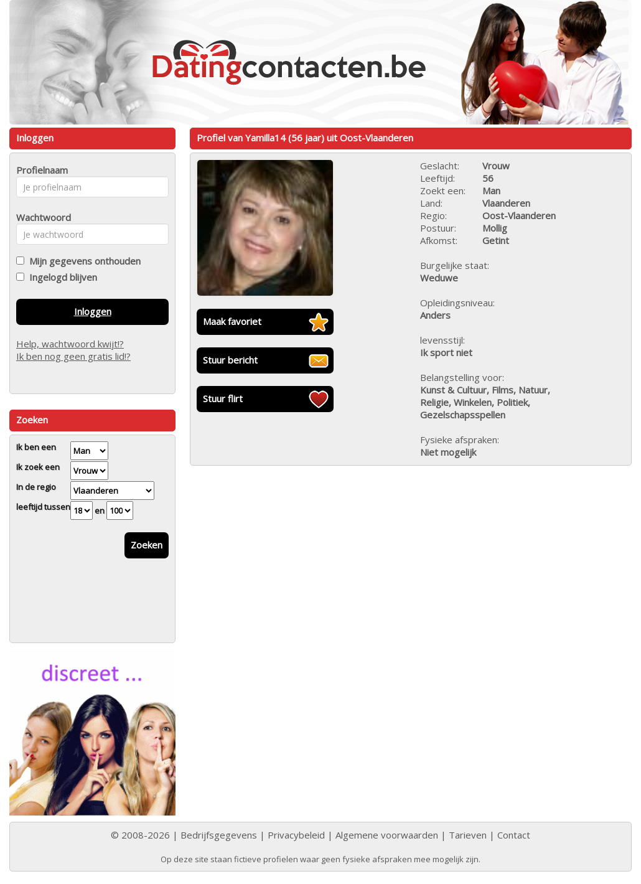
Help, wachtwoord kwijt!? (70, 343)
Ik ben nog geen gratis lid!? (73, 356)
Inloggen (92, 311)
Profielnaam (40, 170)
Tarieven (468, 835)
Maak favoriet (232, 321)
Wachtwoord (40, 217)
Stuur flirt (223, 398)
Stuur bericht (230, 360)
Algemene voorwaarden (386, 835)
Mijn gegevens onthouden (82, 261)
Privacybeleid (296, 835)
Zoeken (146, 544)
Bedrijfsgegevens (218, 835)
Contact (513, 835)
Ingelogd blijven (60, 277)
